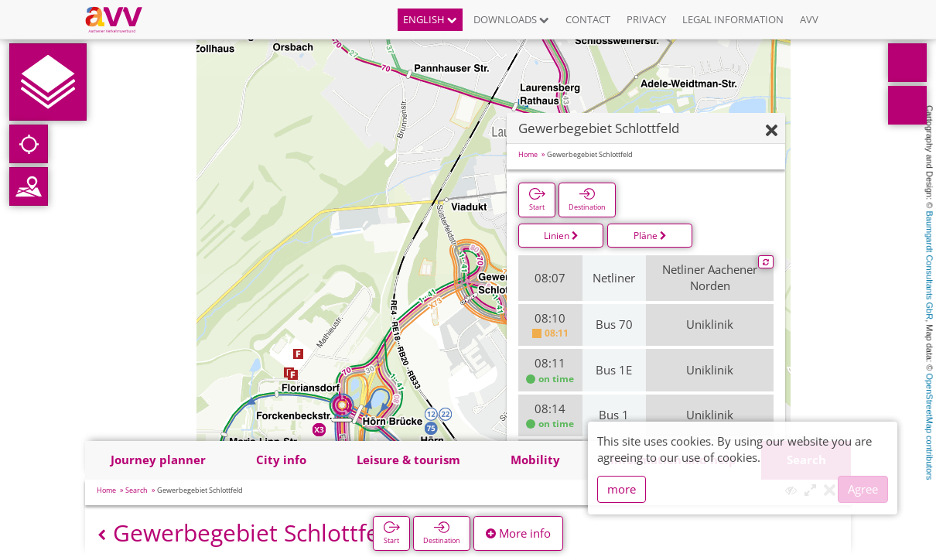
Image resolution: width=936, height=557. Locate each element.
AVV (809, 19)
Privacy (646, 19)
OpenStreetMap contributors (929, 426)
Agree (863, 489)
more (621, 489)
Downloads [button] (511, 19)
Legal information (733, 19)
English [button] (430, 19)
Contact (587, 19)
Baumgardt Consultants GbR (929, 265)
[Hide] (771, 131)
